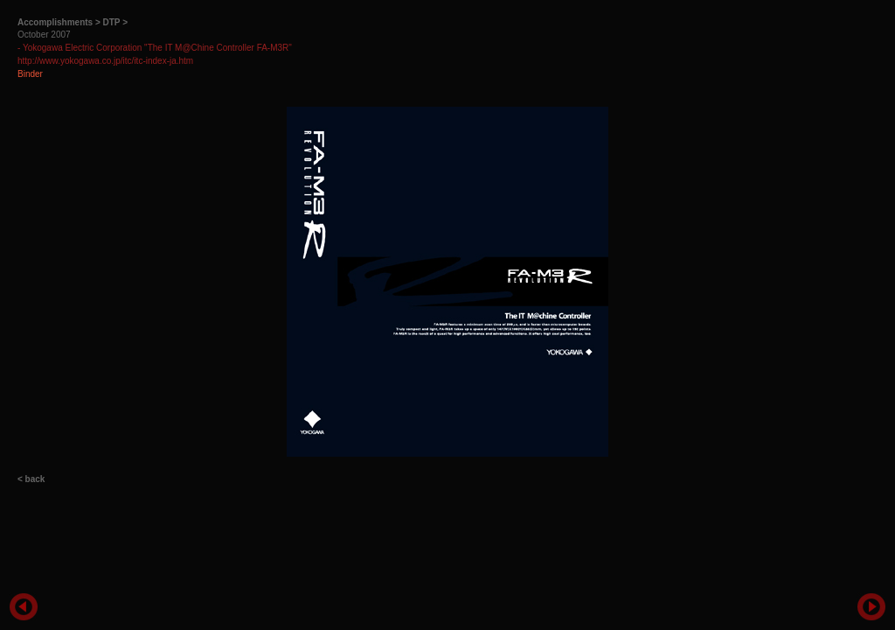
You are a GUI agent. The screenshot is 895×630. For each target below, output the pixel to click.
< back (31, 479)
